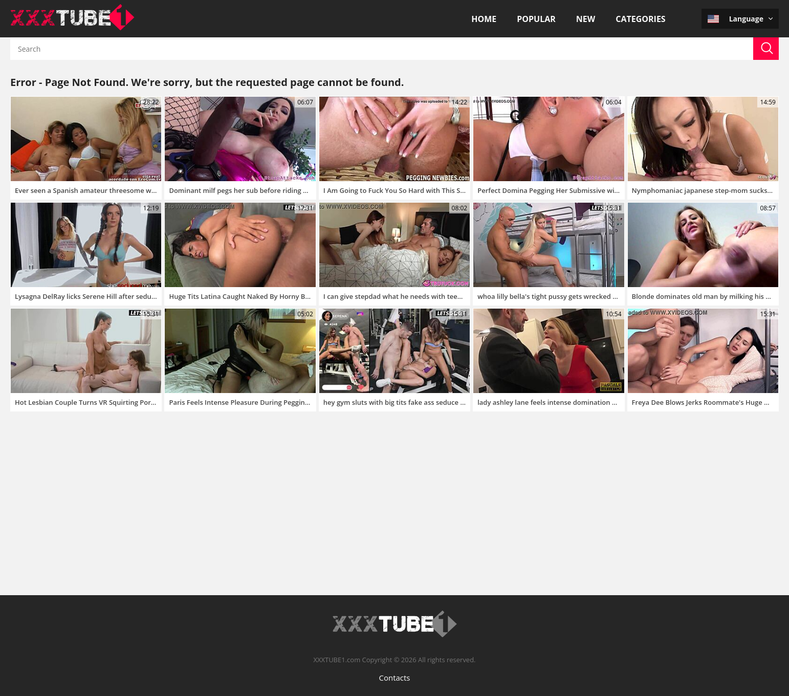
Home (483, 19)
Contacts (394, 677)
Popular (536, 19)
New (585, 19)
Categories (640, 19)
